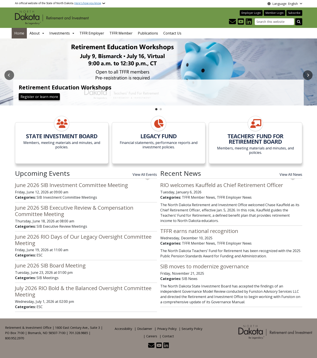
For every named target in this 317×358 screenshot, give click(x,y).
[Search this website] (274, 21)
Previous (9, 75)
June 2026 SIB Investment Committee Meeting (71, 185)
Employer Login (251, 13)
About (34, 33)
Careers (151, 336)
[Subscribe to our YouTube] (241, 21)
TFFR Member (121, 33)
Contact (168, 336)
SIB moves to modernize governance (204, 266)
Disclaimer (144, 329)
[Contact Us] (232, 21)
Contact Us (172, 33)
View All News (291, 174)
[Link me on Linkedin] (249, 21)
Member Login (274, 13)
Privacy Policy (167, 329)
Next (308, 75)
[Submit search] (298, 21)
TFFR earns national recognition (199, 230)
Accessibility (123, 329)
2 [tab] (161, 109)
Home (19, 33)
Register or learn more (39, 96)
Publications (148, 33)
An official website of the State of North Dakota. (58, 3)
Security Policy (192, 329)
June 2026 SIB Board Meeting (50, 265)
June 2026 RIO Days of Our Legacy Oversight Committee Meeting (83, 240)
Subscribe (294, 13)
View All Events (145, 174)
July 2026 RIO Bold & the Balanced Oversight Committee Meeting (83, 291)
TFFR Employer (91, 33)
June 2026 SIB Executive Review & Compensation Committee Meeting (74, 211)
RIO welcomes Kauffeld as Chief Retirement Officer (221, 185)
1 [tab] (156, 109)
